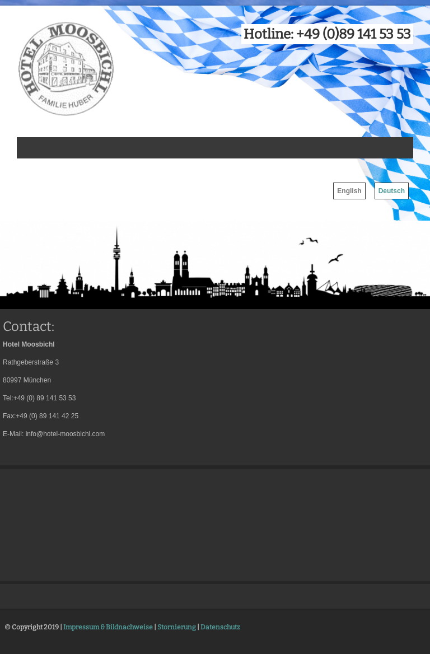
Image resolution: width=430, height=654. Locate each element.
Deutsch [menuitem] (391, 191)
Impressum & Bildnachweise (108, 627)
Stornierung (176, 627)
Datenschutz (220, 627)
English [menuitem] (349, 191)
